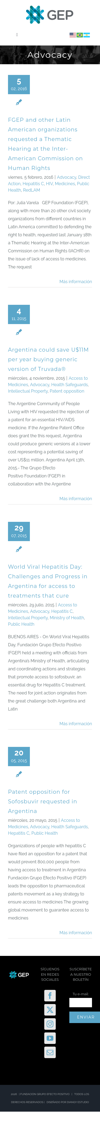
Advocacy (66, 177)
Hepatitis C (33, 183)
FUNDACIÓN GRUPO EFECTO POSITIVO (45, 1094)
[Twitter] (50, 1010)
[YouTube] (50, 1038)
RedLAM (31, 190)
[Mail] (50, 1052)
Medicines (65, 183)
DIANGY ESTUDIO (78, 1102)
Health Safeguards (69, 384)
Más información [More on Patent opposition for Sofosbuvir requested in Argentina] (75, 932)
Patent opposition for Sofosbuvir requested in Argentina (42, 801)
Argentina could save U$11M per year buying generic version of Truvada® (48, 359)
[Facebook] (50, 995)
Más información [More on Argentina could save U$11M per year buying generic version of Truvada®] (75, 498)
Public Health (21, 624)
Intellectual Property (28, 391)
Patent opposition (67, 391)
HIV (49, 183)
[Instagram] (50, 1024)
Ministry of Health (67, 617)
